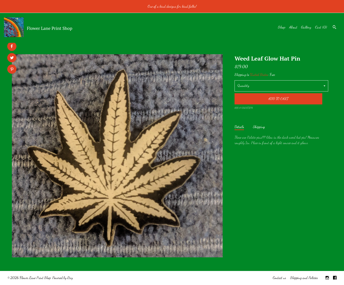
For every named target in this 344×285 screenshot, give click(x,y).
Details (239, 127)
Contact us (279, 278)
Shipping (259, 127)
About (293, 27)
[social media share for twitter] (12, 58)
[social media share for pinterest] (12, 69)
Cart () (321, 27)
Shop (281, 27)
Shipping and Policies (304, 278)
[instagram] (327, 278)
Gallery (306, 27)
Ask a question (244, 107)
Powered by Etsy (62, 278)
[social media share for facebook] (11, 46)
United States (259, 74)
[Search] (334, 27)
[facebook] (335, 278)
